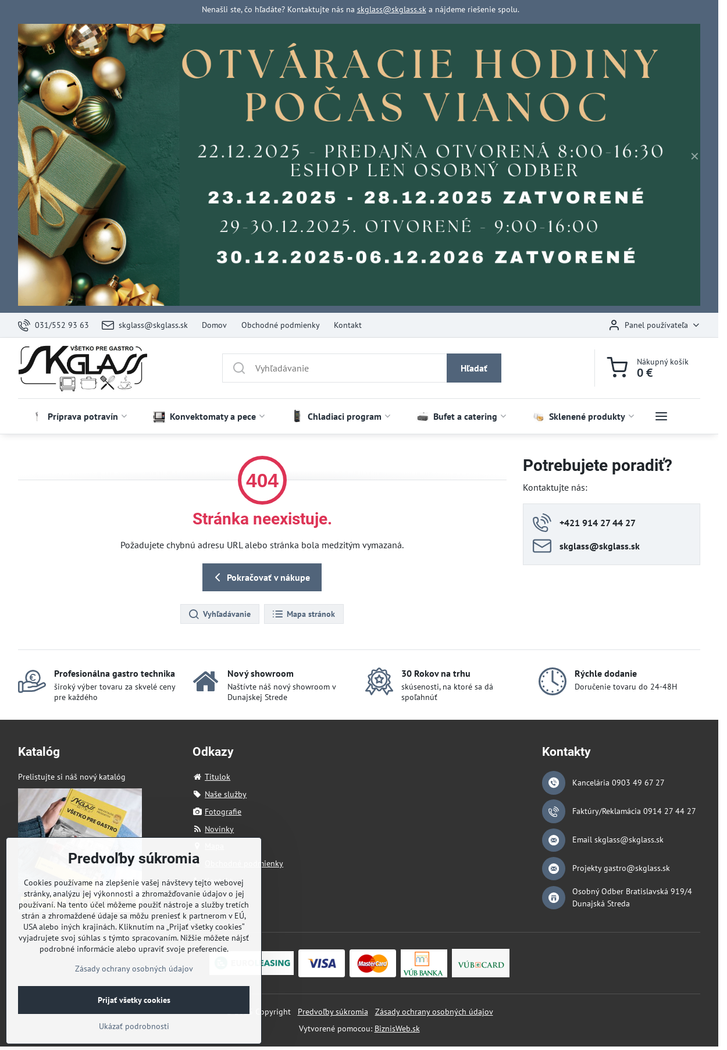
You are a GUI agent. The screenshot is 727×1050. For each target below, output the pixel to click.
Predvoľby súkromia (333, 1011)
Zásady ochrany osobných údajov (434, 1011)
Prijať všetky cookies (134, 1020)
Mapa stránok (303, 614)
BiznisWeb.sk (397, 1028)
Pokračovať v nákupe (260, 577)
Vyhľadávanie (219, 614)
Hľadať (474, 368)
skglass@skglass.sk (391, 9)
